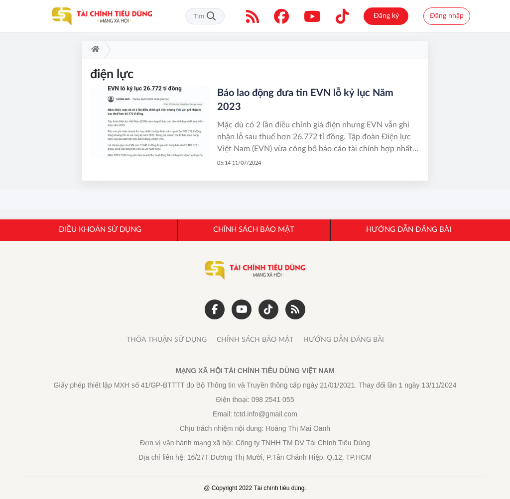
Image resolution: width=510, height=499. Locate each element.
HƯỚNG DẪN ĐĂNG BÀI (343, 339)
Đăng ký (386, 15)
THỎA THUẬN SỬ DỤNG (167, 339)
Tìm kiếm (211, 16)
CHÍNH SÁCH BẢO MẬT (255, 339)
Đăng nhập (447, 15)
